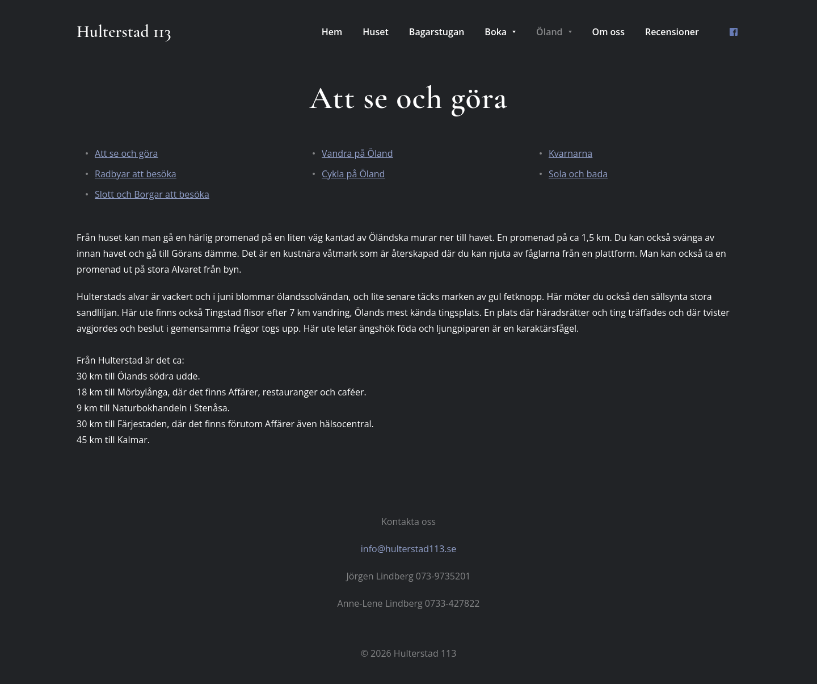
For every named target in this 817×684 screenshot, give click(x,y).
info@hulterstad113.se (408, 549)
